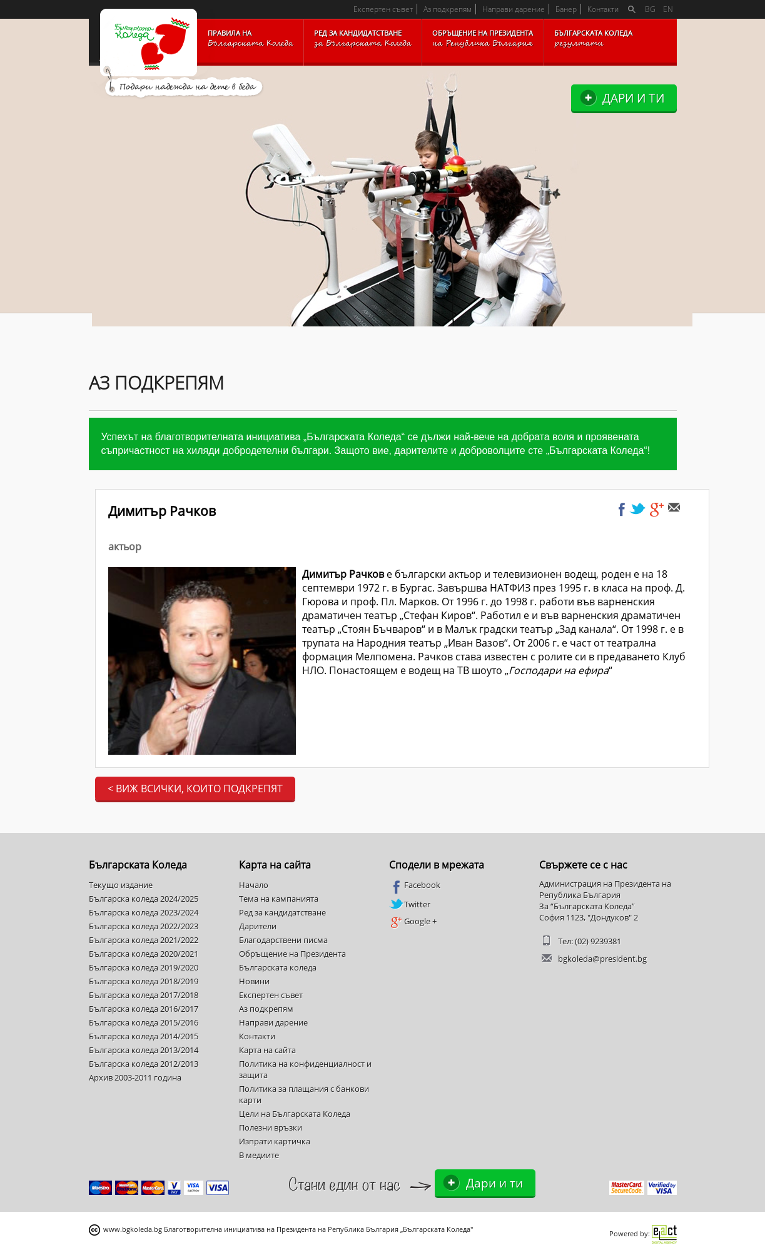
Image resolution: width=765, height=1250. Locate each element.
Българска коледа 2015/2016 (143, 1022)
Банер (566, 9)
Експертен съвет (383, 9)
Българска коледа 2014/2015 (143, 1036)
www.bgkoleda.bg (132, 1229)
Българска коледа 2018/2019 (143, 981)
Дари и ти (633, 97)
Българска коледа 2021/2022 (143, 939)
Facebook (414, 885)
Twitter (409, 904)
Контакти (603, 9)
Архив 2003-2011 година (135, 1077)
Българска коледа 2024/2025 (143, 898)
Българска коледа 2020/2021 (143, 953)
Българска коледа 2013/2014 (143, 1050)
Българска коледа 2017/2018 (143, 995)
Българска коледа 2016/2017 (143, 1008)
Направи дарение (513, 9)
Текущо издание (121, 884)
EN (668, 9)
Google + (413, 921)
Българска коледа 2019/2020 (143, 967)
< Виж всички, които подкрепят (195, 788)
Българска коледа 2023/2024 (143, 912)
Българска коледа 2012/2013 (143, 1063)
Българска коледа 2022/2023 (143, 926)
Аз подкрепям (447, 9)
